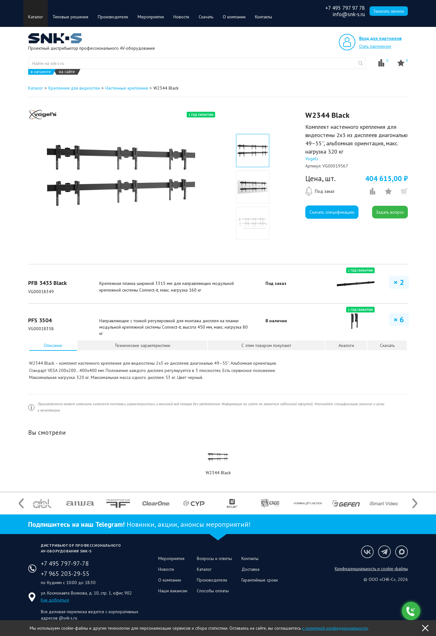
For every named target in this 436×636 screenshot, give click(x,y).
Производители (113, 17)
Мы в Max (401, 551)
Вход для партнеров (380, 38)
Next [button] (414, 503)
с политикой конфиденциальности (335, 628)
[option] (121, 175)
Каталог (35, 17)
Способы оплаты (213, 591)
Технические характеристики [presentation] (142, 345)
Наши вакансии (172, 591)
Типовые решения (70, 17)
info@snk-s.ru (349, 14)
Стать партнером (375, 46)
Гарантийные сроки (259, 580)
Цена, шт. (320, 178)
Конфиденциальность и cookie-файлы (371, 568)
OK (425, 628)
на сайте (67, 71)
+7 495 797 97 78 (345, 7)
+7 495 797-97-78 (65, 563)
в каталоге (41, 71)
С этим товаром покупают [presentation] (266, 345)
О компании (234, 17)
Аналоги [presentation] (346, 345)
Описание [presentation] (53, 345)
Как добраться (55, 600)
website (361, 63)
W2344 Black (218, 472)
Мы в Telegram (384, 551)
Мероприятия (151, 17)
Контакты (263, 17)
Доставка (250, 569)
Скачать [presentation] (387, 345)
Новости (181, 17)
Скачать (206, 17)
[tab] (53, 345)
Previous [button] (21, 503)
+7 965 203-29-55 (65, 574)
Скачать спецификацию (331, 212)
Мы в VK (367, 551)
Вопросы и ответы (214, 558)
